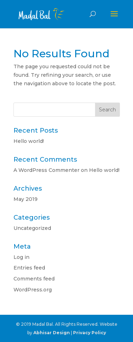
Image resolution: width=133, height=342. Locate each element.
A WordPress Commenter (46, 170)
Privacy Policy (89, 332)
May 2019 (25, 199)
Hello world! (28, 141)
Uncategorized (32, 228)
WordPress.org (32, 289)
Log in (21, 257)
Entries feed (29, 268)
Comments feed (34, 279)
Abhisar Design (51, 332)
